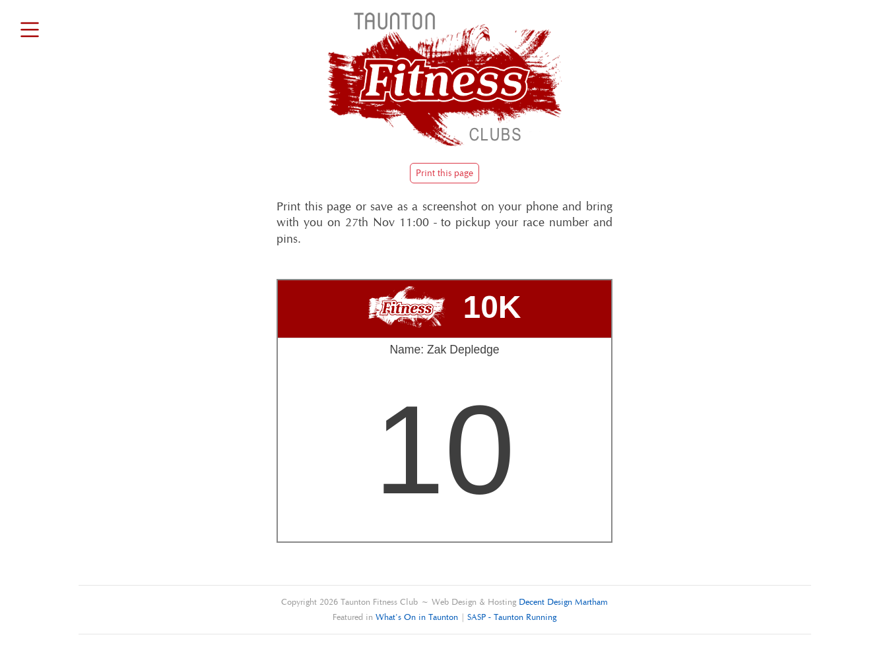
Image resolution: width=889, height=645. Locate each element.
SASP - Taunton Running (511, 617)
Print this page (444, 173)
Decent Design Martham (563, 602)
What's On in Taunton (417, 617)
